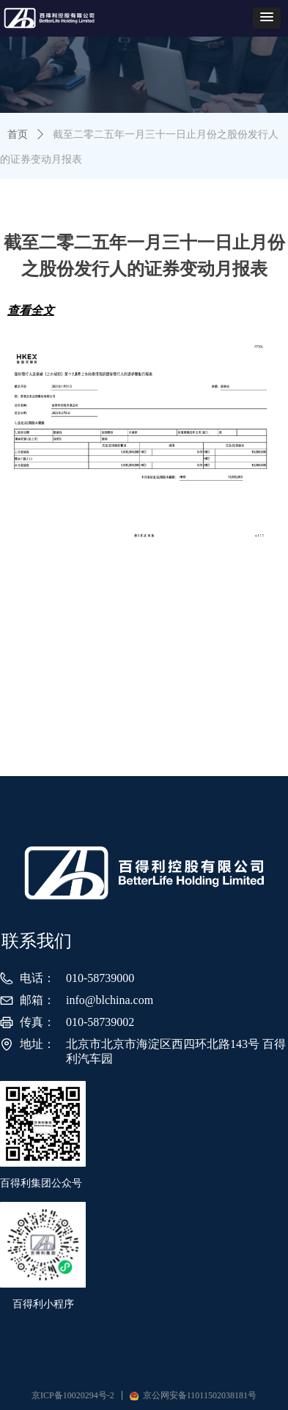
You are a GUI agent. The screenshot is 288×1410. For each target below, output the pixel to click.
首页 (17, 134)
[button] (267, 18)
